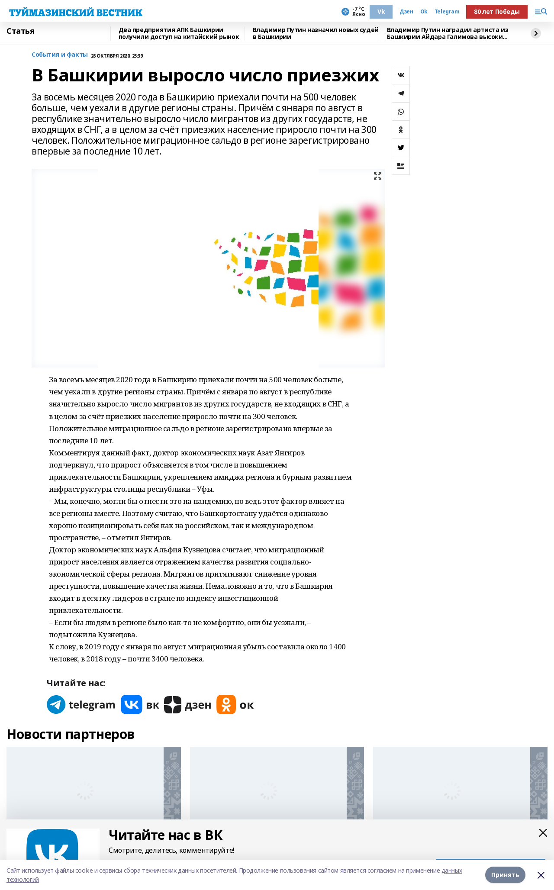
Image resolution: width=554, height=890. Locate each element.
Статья (20, 31)
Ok (424, 11)
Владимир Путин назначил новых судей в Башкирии (316, 33)
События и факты (60, 54)
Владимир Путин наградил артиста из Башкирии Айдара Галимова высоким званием (448, 33)
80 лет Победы (497, 11)
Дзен (406, 11)
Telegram (447, 11)
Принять (505, 875)
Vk (381, 11)
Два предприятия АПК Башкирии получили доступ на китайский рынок (179, 33)
